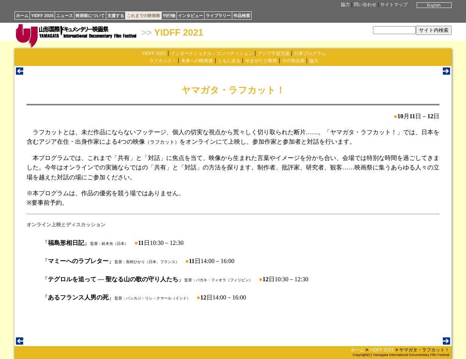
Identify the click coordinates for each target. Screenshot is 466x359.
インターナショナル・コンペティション (212, 53)
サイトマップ (394, 4)
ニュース (64, 15)
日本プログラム (310, 53)
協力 (345, 4)
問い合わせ (365, 4)
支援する (115, 15)
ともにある (229, 60)
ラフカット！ (162, 60)
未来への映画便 (197, 60)
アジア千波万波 (274, 53)
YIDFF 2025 (42, 15)
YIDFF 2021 (178, 32)
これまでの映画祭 (143, 15)
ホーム (22, 15)
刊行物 (169, 15)
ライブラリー (218, 15)
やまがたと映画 (261, 60)
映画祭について (90, 15)
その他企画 (293, 60)
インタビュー (190, 15)
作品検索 (241, 15)
